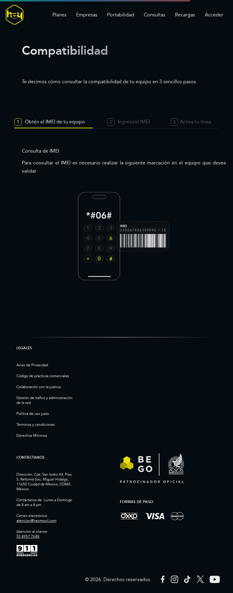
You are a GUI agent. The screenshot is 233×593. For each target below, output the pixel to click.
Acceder (214, 15)
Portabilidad (120, 15)
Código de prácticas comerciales (42, 376)
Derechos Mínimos (31, 435)
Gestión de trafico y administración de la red (44, 400)
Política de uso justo (32, 413)
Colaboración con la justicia (38, 387)
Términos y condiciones (35, 424)
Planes (59, 15)
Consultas (154, 15)
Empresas (86, 15)
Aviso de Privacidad (32, 365)
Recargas (185, 15)
